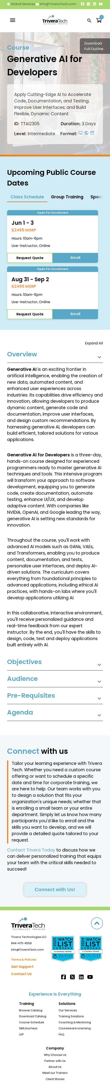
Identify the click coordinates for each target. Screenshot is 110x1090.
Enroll (75, 257)
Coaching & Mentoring (75, 1022)
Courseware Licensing (75, 1028)
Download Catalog (32, 1016)
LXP (21, 1034)
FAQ (61, 1034)
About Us (55, 1067)
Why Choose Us (55, 1055)
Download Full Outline (93, 46)
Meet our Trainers (55, 1073)
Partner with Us (55, 1061)
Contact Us (21, 974)
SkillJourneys (28, 1028)
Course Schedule (31, 1022)
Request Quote (29, 257)
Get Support (22, 966)
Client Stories (55, 1079)
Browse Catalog (30, 1010)
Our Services (68, 1010)
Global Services (21, 4)
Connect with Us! (55, 889)
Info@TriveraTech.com (55, 4)
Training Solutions (71, 1016)
